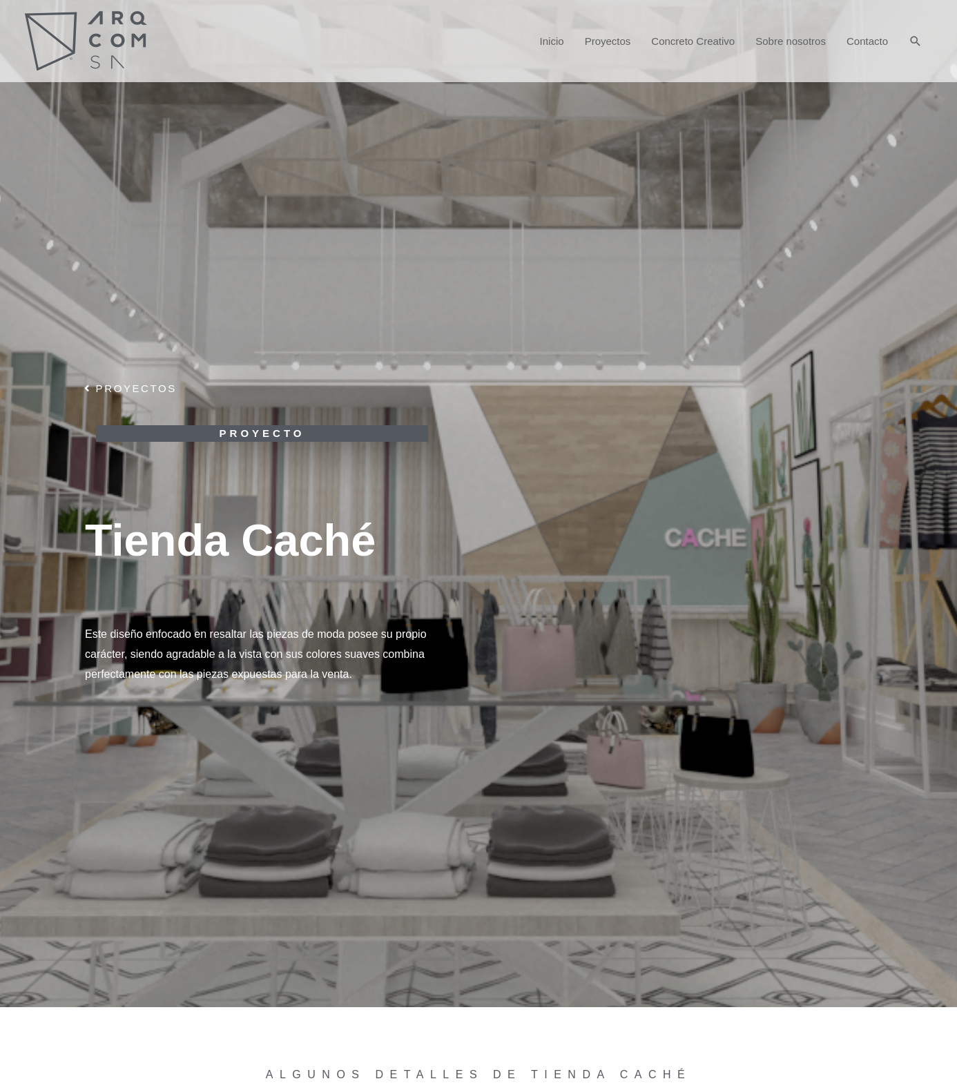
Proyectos (608, 41)
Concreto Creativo (693, 41)
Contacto (867, 41)
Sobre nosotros (790, 41)
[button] (130, 388)
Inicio (552, 41)
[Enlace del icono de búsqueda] (915, 41)
